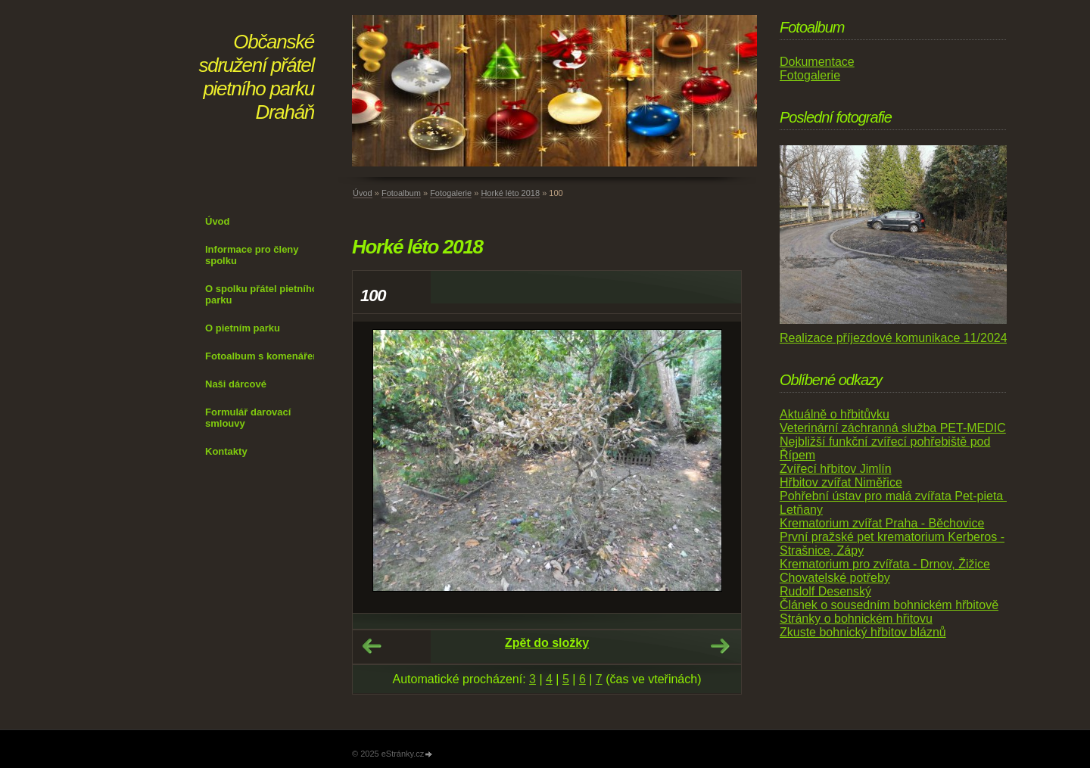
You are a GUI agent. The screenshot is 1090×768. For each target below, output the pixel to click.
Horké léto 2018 (510, 192)
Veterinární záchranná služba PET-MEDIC (893, 427)
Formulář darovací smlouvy (248, 417)
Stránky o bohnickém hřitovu (856, 618)
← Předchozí (371, 646)
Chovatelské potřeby (835, 577)
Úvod (217, 221)
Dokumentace (817, 61)
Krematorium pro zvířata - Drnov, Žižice (885, 564)
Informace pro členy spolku (252, 255)
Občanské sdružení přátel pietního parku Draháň (256, 76)
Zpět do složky (547, 642)
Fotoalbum (401, 192)
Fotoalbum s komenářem (263, 356)
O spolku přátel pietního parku (261, 294)
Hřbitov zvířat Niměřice (841, 482)
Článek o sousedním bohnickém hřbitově (889, 605)
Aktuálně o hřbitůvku (834, 414)
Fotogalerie (451, 192)
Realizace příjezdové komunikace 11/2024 (893, 337)
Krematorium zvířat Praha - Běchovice (882, 523)
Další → (719, 646)
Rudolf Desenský (825, 591)
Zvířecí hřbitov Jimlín (836, 468)
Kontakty (226, 451)
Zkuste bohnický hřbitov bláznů (863, 632)
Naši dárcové (235, 384)
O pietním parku (242, 328)
